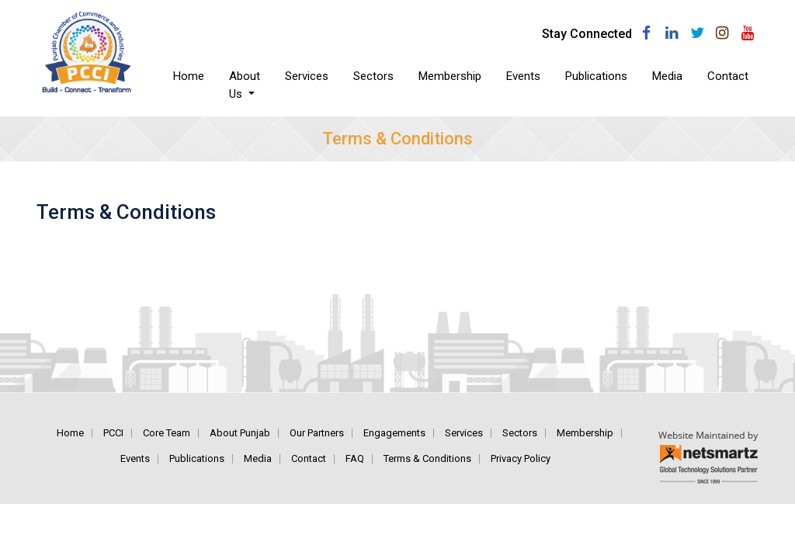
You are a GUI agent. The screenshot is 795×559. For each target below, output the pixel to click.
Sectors (373, 76)
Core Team (166, 433)
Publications (596, 76)
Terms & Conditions (427, 458)
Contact (727, 76)
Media (667, 76)
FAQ (354, 458)
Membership (449, 76)
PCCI (113, 433)
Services (306, 76)
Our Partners (317, 433)
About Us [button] (244, 85)
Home (195, 75)
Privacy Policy (520, 458)
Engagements (394, 433)
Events (523, 76)
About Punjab (240, 433)
